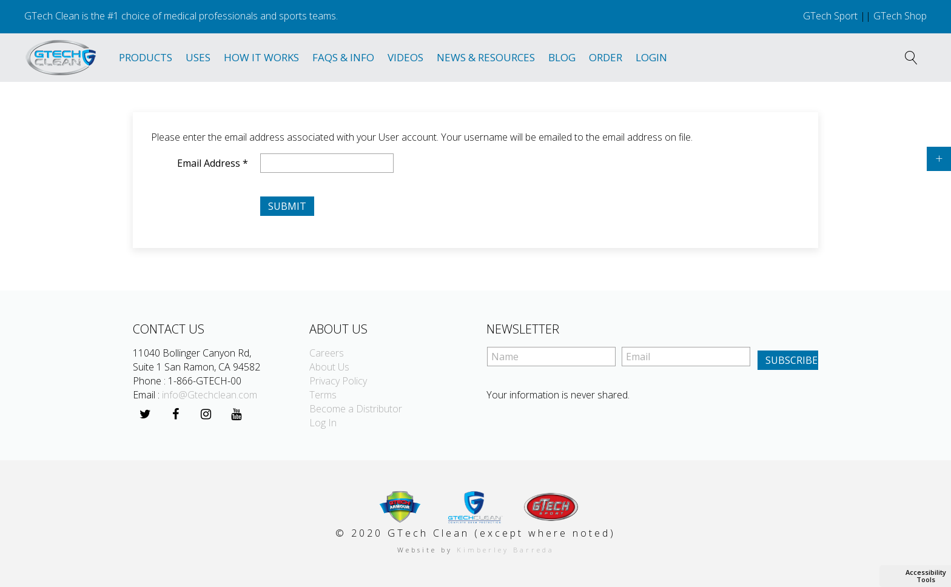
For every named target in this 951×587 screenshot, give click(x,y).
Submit (287, 206)
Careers (326, 353)
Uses (198, 57)
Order (605, 57)
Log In (323, 422)
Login (651, 57)
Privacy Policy (338, 380)
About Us (329, 367)
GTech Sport (830, 15)
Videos (405, 57)
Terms (323, 394)
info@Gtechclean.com (209, 394)
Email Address (212, 163)
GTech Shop (900, 15)
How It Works (261, 57)
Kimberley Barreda (505, 549)
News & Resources (486, 57)
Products (145, 57)
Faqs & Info (343, 57)
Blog (562, 57)
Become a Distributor (355, 408)
